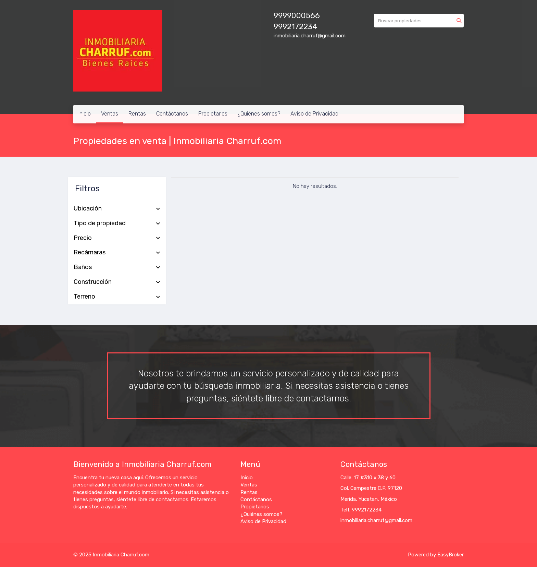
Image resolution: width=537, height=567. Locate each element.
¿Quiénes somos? (259, 113)
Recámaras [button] (117, 252)
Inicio (84, 113)
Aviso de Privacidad (314, 113)
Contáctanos (172, 113)
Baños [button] (117, 267)
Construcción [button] (117, 282)
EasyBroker (450, 555)
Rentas (137, 113)
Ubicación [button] (117, 208)
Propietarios (212, 113)
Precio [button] (117, 238)
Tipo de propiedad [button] (117, 223)
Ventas (109, 113)
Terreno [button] (117, 296)
